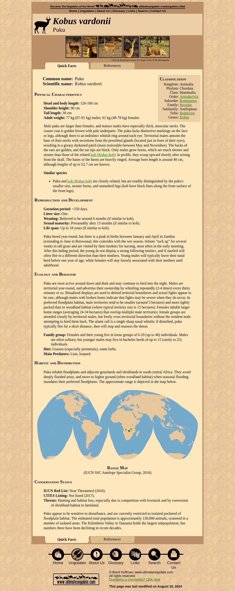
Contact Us (158, 11)
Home (73, 11)
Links (131, 11)
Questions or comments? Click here (134, 579)
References (112, 66)
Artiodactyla (189, 97)
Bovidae (186, 105)
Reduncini (187, 113)
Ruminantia (188, 101)
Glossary (118, 11)
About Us (103, 11)
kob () (103, 155)
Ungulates (87, 11)
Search (143, 11)
